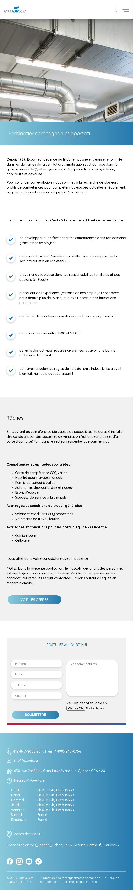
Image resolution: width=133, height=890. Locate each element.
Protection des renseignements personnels (70, 884)
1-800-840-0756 (68, 758)
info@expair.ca (25, 767)
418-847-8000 (24, 758)
